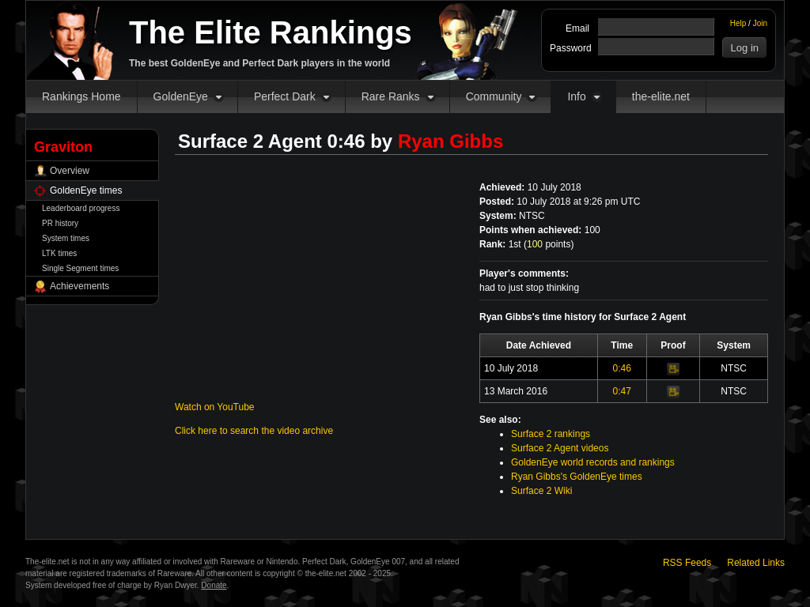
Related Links (756, 562)
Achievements (79, 286)
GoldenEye (180, 96)
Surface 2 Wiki (541, 490)
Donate (213, 585)
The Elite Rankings (270, 32)
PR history (60, 223)
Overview (69, 170)
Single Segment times (80, 268)
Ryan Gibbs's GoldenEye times (576, 476)
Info (576, 96)
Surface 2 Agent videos (559, 448)
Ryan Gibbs (450, 141)
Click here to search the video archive (254, 430)
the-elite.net (661, 96)
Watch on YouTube (215, 407)
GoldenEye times (86, 190)
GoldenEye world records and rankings (593, 462)
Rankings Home (81, 96)
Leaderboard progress (80, 208)
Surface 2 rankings (550, 433)
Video (673, 369)
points (548, 244)
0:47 (622, 391)
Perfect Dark (285, 96)
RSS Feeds (687, 562)
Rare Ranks (390, 96)
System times (65, 238)
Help (738, 23)
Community (494, 96)
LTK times (59, 253)
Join (760, 23)
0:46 (622, 368)
